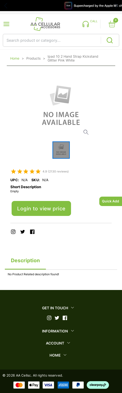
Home (14, 58)
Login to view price (41, 209)
